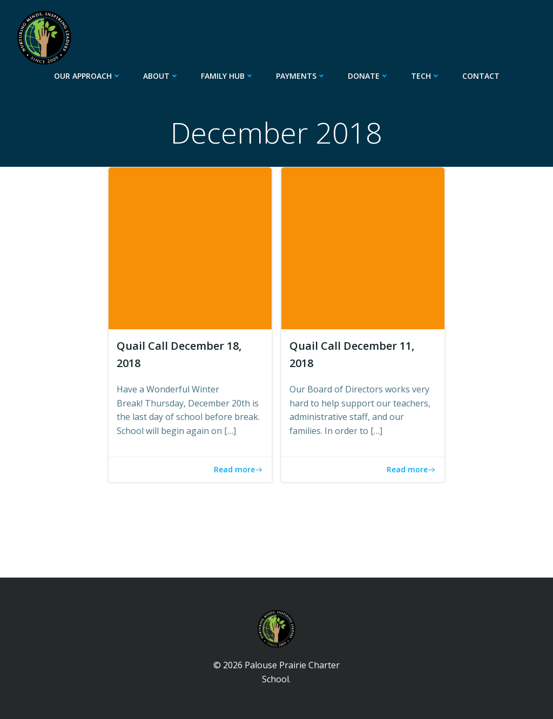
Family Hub (227, 76)
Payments (301, 76)
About (161, 76)
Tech (426, 76)
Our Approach (88, 76)
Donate (368, 76)
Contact (481, 76)
